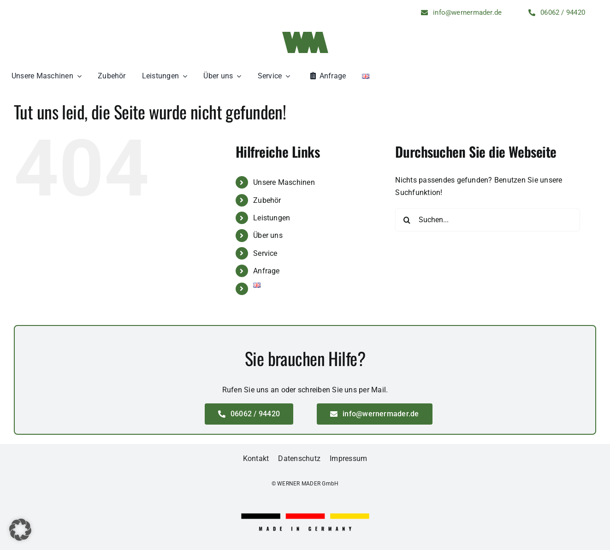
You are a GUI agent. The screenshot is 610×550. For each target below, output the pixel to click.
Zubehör (267, 200)
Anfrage (266, 270)
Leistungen (271, 217)
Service (265, 253)
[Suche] (406, 219)
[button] (20, 529)
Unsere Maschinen (284, 182)
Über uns (268, 235)
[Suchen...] (487, 219)
